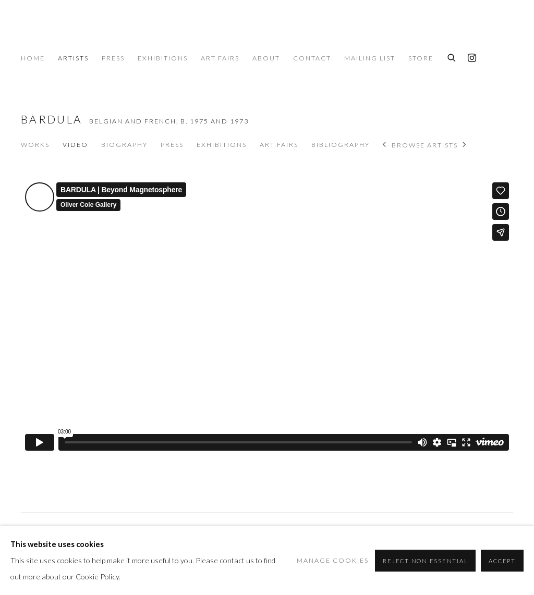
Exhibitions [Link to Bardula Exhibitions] (222, 144)
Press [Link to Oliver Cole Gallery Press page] (113, 58)
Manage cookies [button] (333, 560)
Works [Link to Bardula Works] (35, 144)
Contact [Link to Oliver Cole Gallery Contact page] (312, 58)
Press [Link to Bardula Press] (172, 144)
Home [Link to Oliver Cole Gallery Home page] (33, 58)
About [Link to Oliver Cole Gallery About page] (266, 58)
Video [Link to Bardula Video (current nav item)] (75, 144)
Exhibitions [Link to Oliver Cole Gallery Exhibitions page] (163, 58)
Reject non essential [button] (425, 560)
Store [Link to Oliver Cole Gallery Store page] (420, 58)
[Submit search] (452, 56)
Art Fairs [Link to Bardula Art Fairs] (279, 144)
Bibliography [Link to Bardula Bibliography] (340, 144)
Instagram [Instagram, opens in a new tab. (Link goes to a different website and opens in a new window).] (472, 58)
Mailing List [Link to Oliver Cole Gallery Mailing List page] (369, 58)
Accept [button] (502, 560)
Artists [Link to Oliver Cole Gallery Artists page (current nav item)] (73, 58)
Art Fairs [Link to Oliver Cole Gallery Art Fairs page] (220, 58)
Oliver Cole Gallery (78, 32)
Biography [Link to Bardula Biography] (124, 144)
